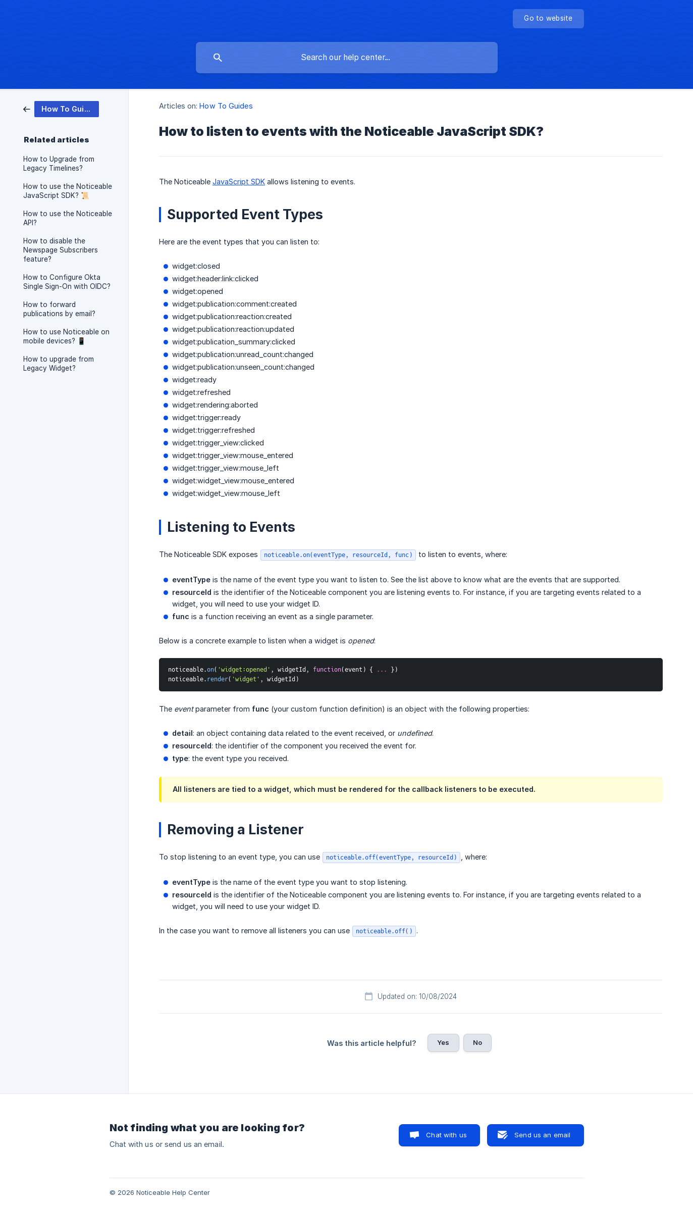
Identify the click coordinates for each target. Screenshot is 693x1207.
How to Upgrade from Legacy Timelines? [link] (58, 163)
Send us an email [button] (542, 1135)
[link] (61, 108)
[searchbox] (347, 57)
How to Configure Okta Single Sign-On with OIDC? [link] (67, 281)
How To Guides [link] (225, 106)
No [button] (477, 1042)
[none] (548, 18)
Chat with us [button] (446, 1135)
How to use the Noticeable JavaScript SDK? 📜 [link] (67, 190)
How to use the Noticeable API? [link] (67, 218)
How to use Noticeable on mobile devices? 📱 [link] (66, 336)
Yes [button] (443, 1042)
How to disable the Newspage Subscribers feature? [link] (60, 250)
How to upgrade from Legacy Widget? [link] (58, 363)
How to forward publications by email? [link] (59, 309)
